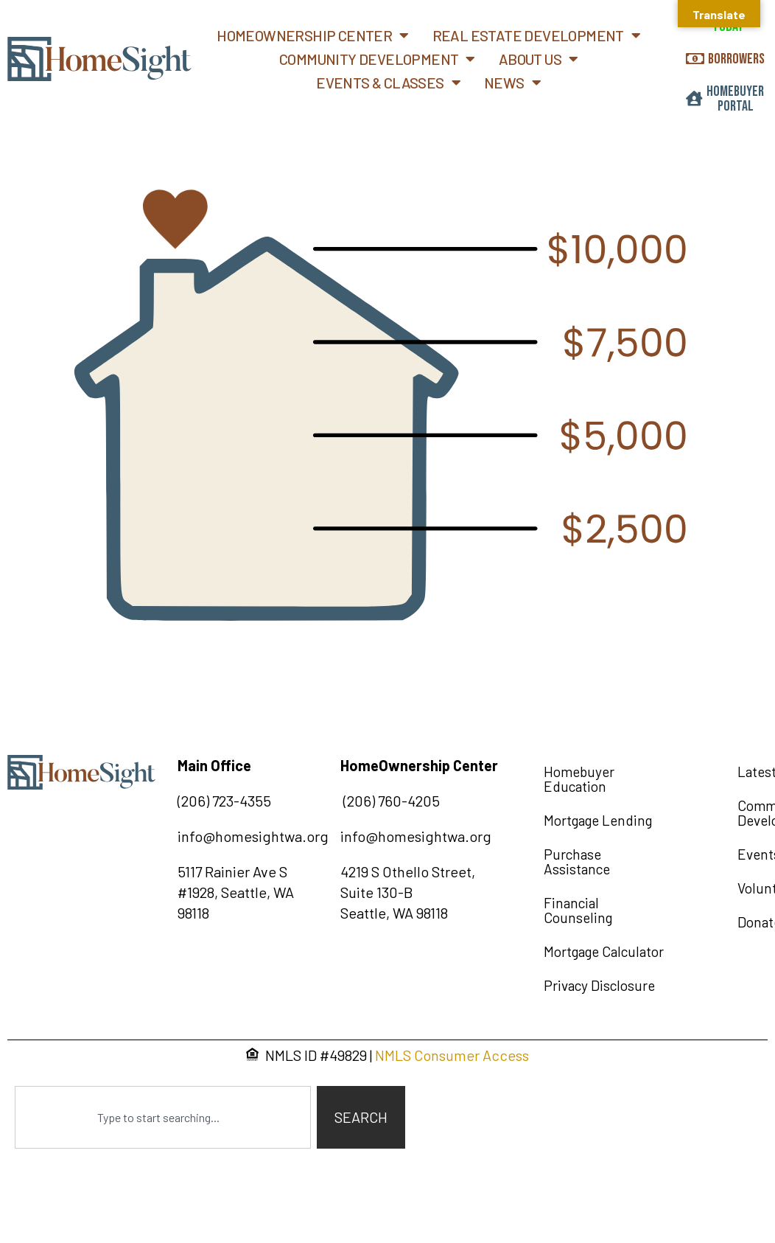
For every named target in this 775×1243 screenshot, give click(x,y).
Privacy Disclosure (599, 985)
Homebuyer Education (579, 779)
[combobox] (163, 1117)
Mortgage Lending (598, 820)
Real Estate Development (536, 35)
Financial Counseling (578, 910)
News (512, 82)
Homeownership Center (312, 35)
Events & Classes (388, 82)
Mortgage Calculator (604, 951)
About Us (538, 59)
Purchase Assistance (577, 861)
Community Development (377, 59)
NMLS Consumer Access (452, 1055)
